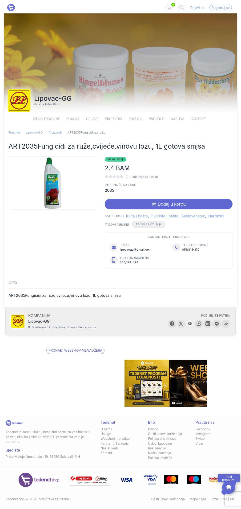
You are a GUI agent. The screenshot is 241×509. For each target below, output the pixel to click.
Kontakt (198, 119)
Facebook (202, 429)
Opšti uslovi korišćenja (165, 434)
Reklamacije (157, 448)
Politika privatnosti (162, 438)
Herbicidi (216, 216)
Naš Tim (177, 119)
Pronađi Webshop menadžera (75, 350)
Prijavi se (197, 8)
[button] (172, 324)
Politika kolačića (160, 458)
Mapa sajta (197, 499)
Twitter (200, 438)
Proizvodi (113, 119)
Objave (92, 119)
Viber (199, 443)
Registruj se (221, 8)
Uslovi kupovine (160, 443)
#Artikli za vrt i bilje (149, 224)
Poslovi (135, 119)
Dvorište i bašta (164, 216)
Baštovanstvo (193, 216)
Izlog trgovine (46, 119)
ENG (224, 499)
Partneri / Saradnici (114, 443)
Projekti (156, 119)
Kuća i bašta (137, 216)
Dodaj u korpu (169, 204)
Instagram (202, 434)
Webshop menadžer (115, 438)
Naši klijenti (109, 448)
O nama (73, 119)
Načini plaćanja (159, 453)
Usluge (105, 434)
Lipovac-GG (34, 132)
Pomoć (153, 429)
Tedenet (14, 132)
